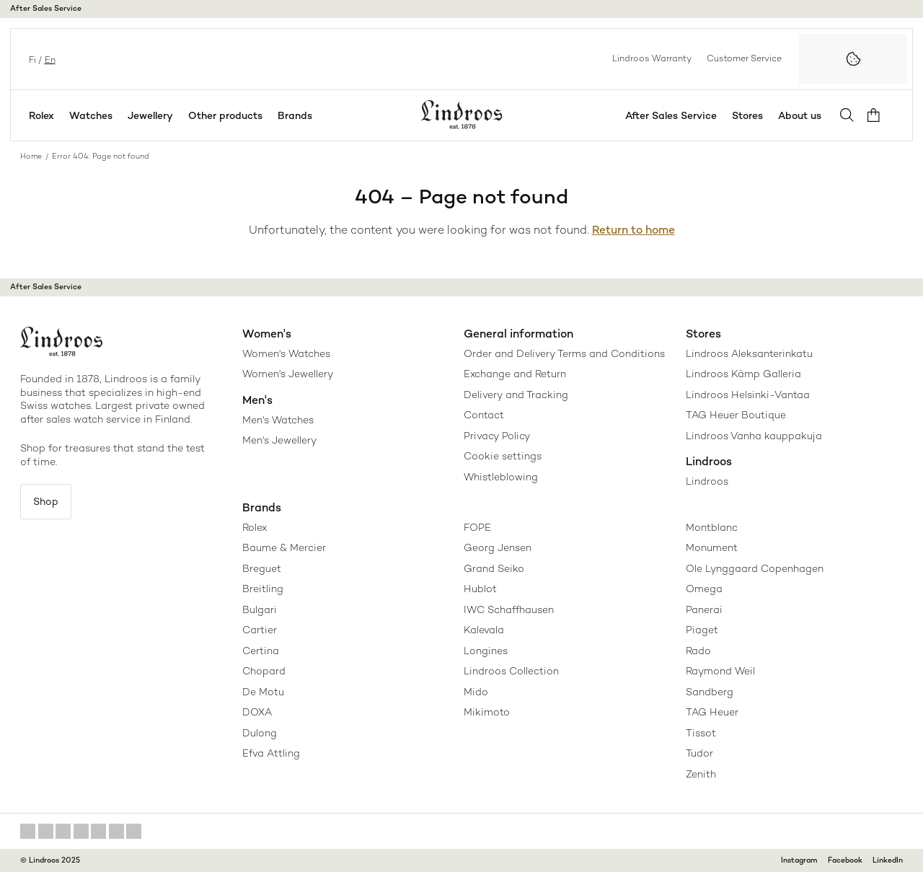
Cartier (259, 629)
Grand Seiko (494, 568)
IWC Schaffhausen (509, 609)
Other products (225, 115)
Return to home (633, 230)
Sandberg (709, 691)
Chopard (264, 670)
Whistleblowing (501, 476)
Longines (486, 650)
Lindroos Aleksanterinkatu (749, 353)
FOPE (477, 527)
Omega (704, 588)
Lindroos (707, 481)
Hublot (480, 588)
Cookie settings (503, 455)
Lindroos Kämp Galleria (743, 373)
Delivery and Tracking (516, 394)
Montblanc (712, 527)
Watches (90, 115)
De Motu (263, 691)
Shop (48, 502)
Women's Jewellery (287, 373)
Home (31, 156)
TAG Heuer (712, 711)
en (49, 59)
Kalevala (484, 629)
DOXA (257, 711)
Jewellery (150, 115)
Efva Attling (271, 753)
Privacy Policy (497, 435)
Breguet (261, 568)
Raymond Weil (720, 670)
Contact (484, 414)
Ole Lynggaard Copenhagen (754, 568)
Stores (752, 115)
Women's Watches (286, 353)
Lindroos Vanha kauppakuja (754, 435)
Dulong (259, 732)
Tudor (699, 753)
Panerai (704, 609)
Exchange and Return (515, 373)
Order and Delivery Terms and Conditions (564, 353)
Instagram (799, 860)
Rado (698, 650)
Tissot (701, 732)
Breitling (262, 588)
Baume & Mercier (284, 547)
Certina (260, 650)
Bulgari (259, 609)
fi (31, 59)
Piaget (702, 629)
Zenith (701, 773)
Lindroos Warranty (652, 58)
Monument (712, 547)
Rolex (41, 115)
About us (804, 115)
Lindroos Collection (511, 670)
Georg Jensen (497, 547)
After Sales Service (45, 8)
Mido (476, 691)
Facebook (845, 860)
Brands (295, 115)
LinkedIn (888, 860)
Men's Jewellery (279, 439)
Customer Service (744, 58)
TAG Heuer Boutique (736, 414)
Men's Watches (278, 419)
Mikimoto (487, 711)
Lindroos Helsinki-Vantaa (748, 394)
